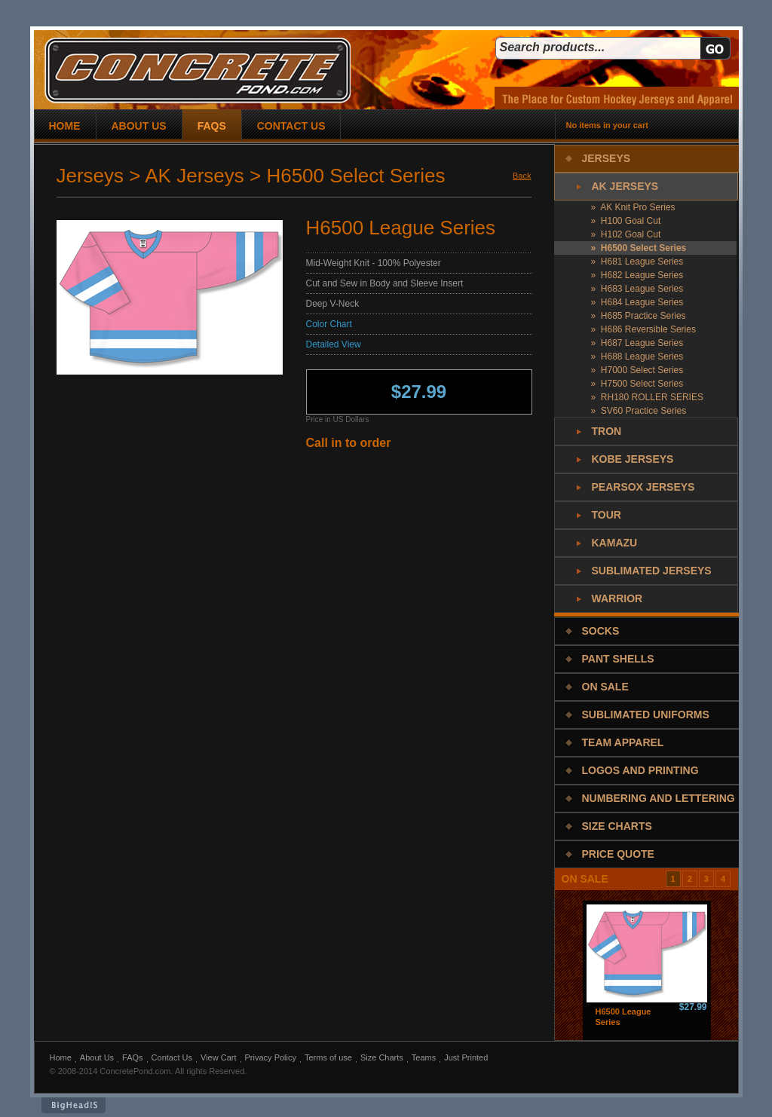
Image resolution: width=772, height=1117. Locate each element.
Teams (424, 1057)
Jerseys (606, 158)
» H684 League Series (637, 302)
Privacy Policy (270, 1057)
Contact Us (172, 1057)
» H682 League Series (637, 275)
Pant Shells (618, 659)
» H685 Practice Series (638, 316)
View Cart (218, 1057)
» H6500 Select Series (639, 248)
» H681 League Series (637, 261)
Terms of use (328, 1057)
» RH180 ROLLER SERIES (647, 397)
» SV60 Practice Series (639, 410)
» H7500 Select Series (637, 383)
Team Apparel (623, 742)
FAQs (132, 1057)
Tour (606, 515)
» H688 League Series (637, 356)
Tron (607, 431)
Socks (601, 631)
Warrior (617, 598)
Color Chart (329, 324)
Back (522, 175)
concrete (197, 70)
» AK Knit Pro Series (633, 207)
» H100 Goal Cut (626, 221)
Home (61, 1057)
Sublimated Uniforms (645, 714)
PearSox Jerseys (643, 487)
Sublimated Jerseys (652, 571)
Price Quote (618, 854)
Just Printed (466, 1057)
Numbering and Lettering (658, 798)
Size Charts (617, 826)
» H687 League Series (637, 343)
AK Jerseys (625, 186)
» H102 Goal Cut (626, 234)
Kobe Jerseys (633, 459)
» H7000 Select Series (637, 370)
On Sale (605, 687)
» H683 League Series (637, 288)
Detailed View (333, 344)
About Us (97, 1057)
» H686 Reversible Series (643, 329)
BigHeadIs (73, 1105)
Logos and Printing (640, 770)
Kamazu (615, 543)
